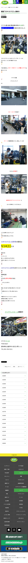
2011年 (4, 435)
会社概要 (7, 500)
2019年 (4, 403)
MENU (26, 2)
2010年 (4, 439)
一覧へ (14, 366)
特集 (21, 476)
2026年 (4, 376)
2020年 (4, 399)
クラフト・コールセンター (21, 511)
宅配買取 (7, 507)
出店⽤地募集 (7, 521)
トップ (2, 7)
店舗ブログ (7, 483)
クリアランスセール (9, 311)
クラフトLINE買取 (7, 504)
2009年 (4, 443)
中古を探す (7, 472)
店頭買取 (21, 504)
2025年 (4, 379)
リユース (7, 479)
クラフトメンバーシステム (21, 514)
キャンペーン (6, 476)
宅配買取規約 (7, 525)
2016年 (4, 415)
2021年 (4, 395)
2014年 (4, 423)
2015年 (4, 419)
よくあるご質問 (7, 514)
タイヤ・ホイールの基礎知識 (21, 486)
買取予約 (7, 511)
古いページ (20, 366)
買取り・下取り (7, 469)
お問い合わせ (21, 518)
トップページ (6, 465)
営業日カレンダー (7, 518)
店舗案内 (22, 2)
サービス (7, 486)
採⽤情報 (21, 500)
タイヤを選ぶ (21, 465)
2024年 (4, 383)
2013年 (4, 427)
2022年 (4, 391)
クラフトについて (21, 479)
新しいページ (8, 366)
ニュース (5, 7)
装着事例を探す (11, 3)
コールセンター (18, 3)
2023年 (4, 387)
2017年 (4, 411)
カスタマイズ (21, 469)
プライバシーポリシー (21, 521)
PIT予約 (21, 507)
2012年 (4, 431)
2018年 (4, 407)
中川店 (8, 341)
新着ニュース (3, 17)
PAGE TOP (14, 455)
